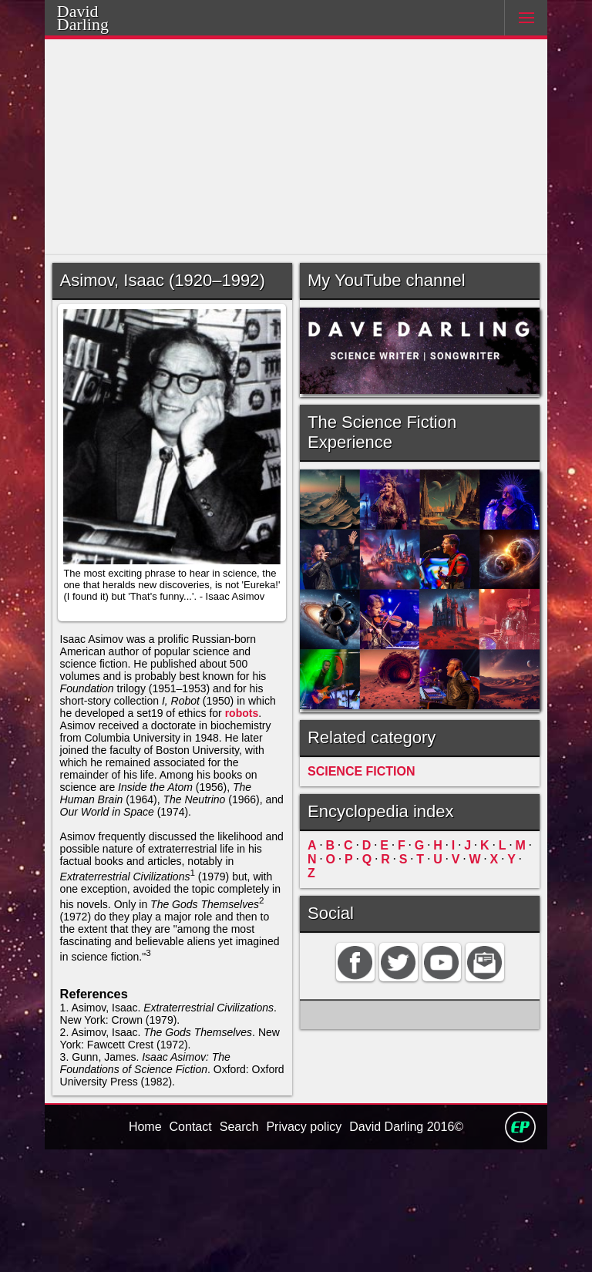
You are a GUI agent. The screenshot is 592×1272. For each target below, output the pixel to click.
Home (140, 1248)
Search (237, 1248)
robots (78, 766)
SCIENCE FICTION (356, 785)
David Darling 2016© (409, 1248)
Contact (187, 1248)
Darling (102, 22)
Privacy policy (302, 1248)
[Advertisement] (296, 147)
